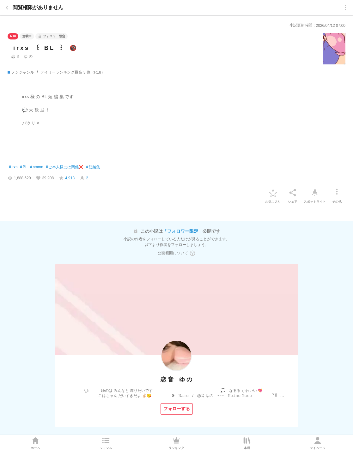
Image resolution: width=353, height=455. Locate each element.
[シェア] (292, 192)
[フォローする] (176, 409)
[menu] (345, 7)
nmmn (36, 167)
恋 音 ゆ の (22, 56)
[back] (7, 7)
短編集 (93, 167)
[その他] (337, 192)
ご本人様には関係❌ (65, 167)
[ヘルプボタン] (192, 253)
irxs (13, 167)
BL (23, 167)
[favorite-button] (273, 192)
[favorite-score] (67, 178)
